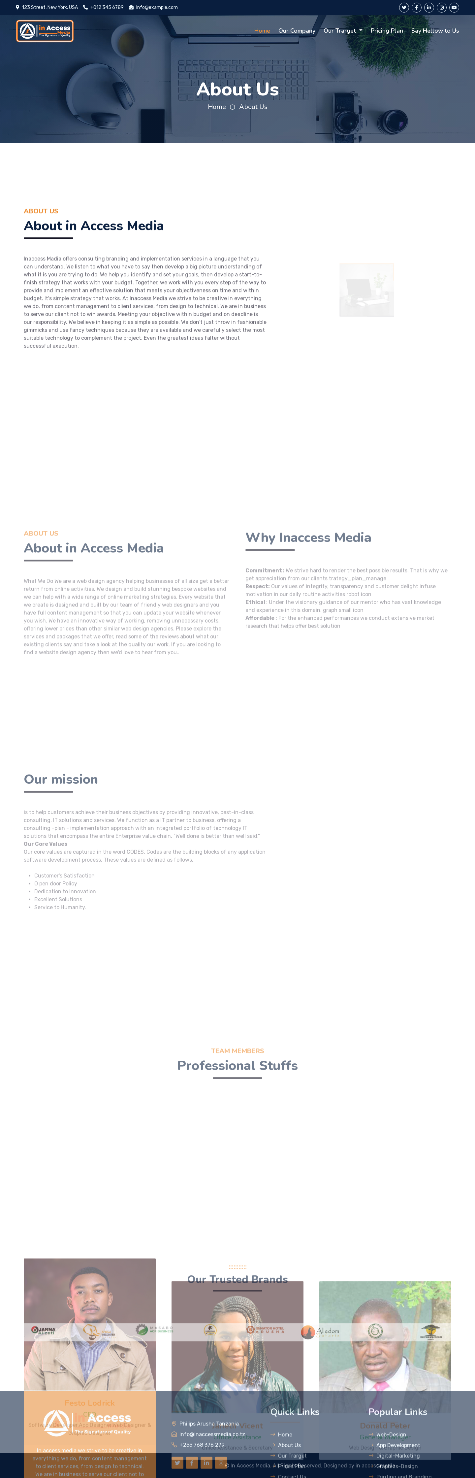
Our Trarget (341, 31)
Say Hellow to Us (435, 31)
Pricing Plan (387, 31)
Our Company (296, 31)
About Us (253, 106)
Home (262, 31)
